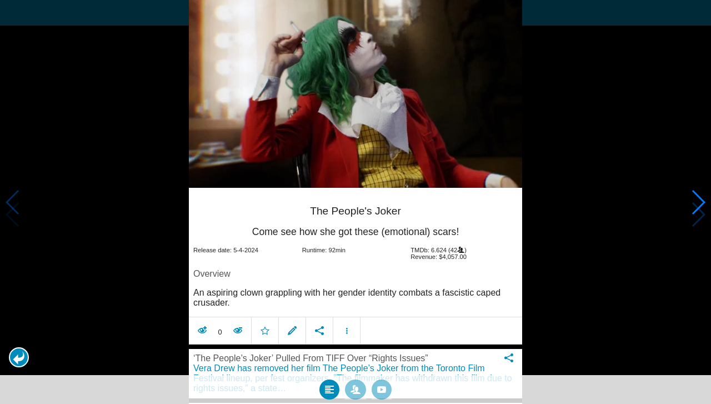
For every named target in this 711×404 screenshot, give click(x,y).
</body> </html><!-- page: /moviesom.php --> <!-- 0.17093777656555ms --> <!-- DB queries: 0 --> (355, 202)
